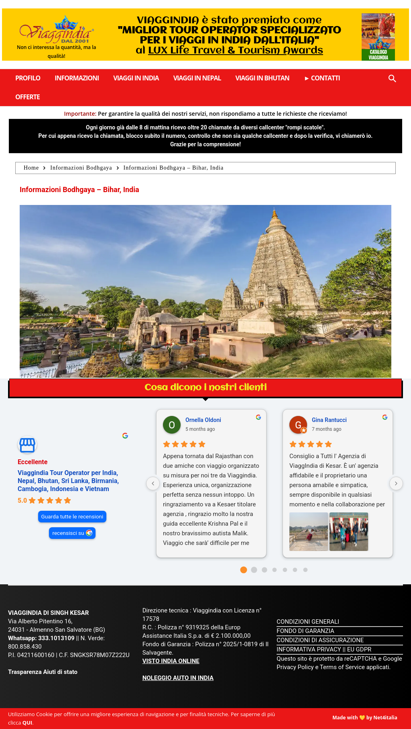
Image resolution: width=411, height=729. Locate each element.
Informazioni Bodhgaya (81, 168)
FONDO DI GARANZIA (305, 631)
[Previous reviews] (153, 483)
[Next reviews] (396, 483)
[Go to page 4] (285, 570)
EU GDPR (359, 649)
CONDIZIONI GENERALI (308, 621)
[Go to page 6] (305, 570)
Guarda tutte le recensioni (72, 516)
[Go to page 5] (295, 570)
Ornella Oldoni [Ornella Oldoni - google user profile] (203, 420)
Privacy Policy (296, 667)
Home (31, 168)
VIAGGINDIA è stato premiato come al (229, 35)
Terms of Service (342, 667)
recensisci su (68, 533)
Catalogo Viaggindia (378, 55)
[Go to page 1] (254, 570)
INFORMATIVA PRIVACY (309, 649)
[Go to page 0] (243, 570)
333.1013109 (56, 638)
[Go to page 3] (275, 570)
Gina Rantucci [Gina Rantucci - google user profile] (329, 420)
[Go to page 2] (264, 569)
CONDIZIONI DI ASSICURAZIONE (320, 640)
